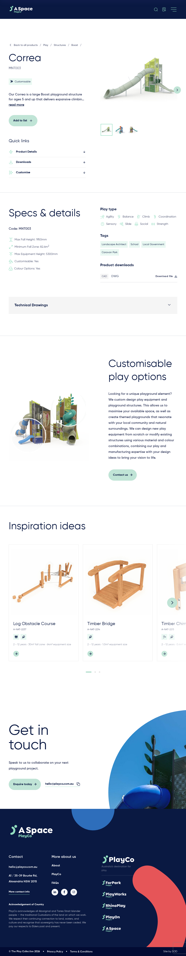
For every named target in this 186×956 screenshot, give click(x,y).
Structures (60, 45)
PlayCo (56, 874)
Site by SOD (170, 951)
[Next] (172, 605)
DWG (115, 278)
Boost (74, 45)
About (56, 865)
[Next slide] (177, 90)
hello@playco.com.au (23, 867)
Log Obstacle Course (34, 626)
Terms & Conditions (81, 951)
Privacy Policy (55, 951)
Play (45, 45)
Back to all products (23, 45)
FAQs (55, 883)
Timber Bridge (101, 626)
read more (16, 105)
